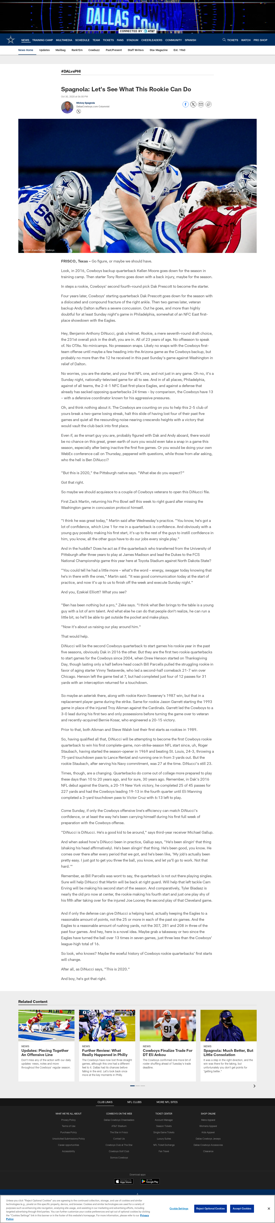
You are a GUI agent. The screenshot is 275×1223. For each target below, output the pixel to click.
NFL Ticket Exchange (163, 1145)
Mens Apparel (208, 1120)
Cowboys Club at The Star (119, 1145)
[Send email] (201, 106)
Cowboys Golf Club (119, 1151)
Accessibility (68, 1151)
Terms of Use (68, 1126)
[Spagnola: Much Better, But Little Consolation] (229, 1044)
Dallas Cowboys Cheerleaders (119, 1120)
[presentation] (255, 1087)
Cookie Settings (179, 1208)
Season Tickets (164, 1126)
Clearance (208, 1151)
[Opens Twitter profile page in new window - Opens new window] (78, 111)
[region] (137, 1209)
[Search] (224, 39)
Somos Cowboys (119, 1157)
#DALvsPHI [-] (71, 71)
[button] (132, 1086)
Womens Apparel (208, 1126)
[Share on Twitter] (193, 106)
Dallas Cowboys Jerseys (208, 1138)
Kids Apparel (208, 1132)
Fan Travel (164, 1151)
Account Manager (164, 1120)
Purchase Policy (68, 1132)
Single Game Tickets (163, 1132)
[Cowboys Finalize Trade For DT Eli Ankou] (168, 1042)
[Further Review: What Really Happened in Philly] (107, 1045)
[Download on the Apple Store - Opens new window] (123, 1181)
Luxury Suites (164, 1138)
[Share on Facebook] (186, 106)
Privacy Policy (68, 1120)
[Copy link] (208, 104)
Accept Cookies (242, 1208)
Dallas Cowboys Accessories (208, 1145)
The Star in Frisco (119, 1132)
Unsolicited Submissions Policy (68, 1138)
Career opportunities (68, 1145)
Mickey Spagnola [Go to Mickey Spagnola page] (85, 102)
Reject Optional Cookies (210, 1208)
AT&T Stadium (119, 1126)
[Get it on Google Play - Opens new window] (150, 1183)
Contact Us (119, 1138)
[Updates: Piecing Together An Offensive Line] (46, 1042)
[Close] (269, 1208)
